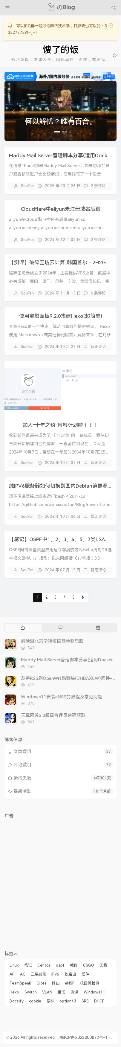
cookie (35, 1001)
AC (22, 974)
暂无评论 (98, 346)
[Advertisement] (60, 881)
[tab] (23, 627)
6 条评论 (98, 293)
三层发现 (38, 974)
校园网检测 (89, 983)
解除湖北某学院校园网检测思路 (52, 641)
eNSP (70, 983)
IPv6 (55, 974)
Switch (30, 992)
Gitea (41, 983)
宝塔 (61, 992)
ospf (60, 965)
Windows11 (94, 992)
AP (12, 974)
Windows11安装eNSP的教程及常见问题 (61, 697)
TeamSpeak (20, 983)
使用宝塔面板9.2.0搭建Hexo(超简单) (60, 316)
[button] (12, 111)
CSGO (88, 965)
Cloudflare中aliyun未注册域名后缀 (60, 209)
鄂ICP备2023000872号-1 (84, 1037)
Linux (14, 965)
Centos (44, 965)
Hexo (14, 992)
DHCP (99, 1001)
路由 (56, 983)
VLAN (47, 992)
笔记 (28, 965)
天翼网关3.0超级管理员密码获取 (53, 715)
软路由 (70, 974)
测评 (74, 992)
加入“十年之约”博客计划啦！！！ (60, 425)
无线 (103, 965)
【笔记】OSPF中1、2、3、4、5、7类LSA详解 (62, 539)
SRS (85, 1001)
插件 (85, 974)
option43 (67, 1001)
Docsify (17, 1001)
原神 (50, 1001)
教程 (74, 965)
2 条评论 (98, 186)
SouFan (27, 186)
